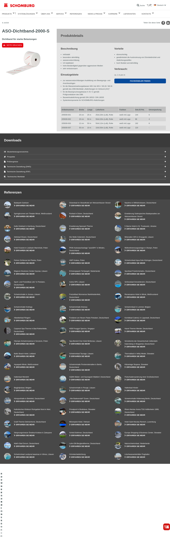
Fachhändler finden (140, 79)
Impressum (15, 531)
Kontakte (146, 13)
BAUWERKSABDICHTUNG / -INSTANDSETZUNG (22, 509)
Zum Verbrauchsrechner (68, 509)
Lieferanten (129, 13)
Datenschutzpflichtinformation (38, 531)
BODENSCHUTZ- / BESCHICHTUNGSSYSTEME (22, 517)
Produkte (7, 13)
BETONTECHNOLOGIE (12, 522)
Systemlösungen (26, 13)
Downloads (63, 513)
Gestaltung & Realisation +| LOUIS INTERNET (153, 531)
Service (60, 13)
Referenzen (76, 13)
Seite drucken (14, 43)
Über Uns (45, 13)
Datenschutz (24, 531)
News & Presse (95, 13)
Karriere (112, 13)
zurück (6, 21)
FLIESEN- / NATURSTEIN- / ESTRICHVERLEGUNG (23, 513)
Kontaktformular (65, 517)
